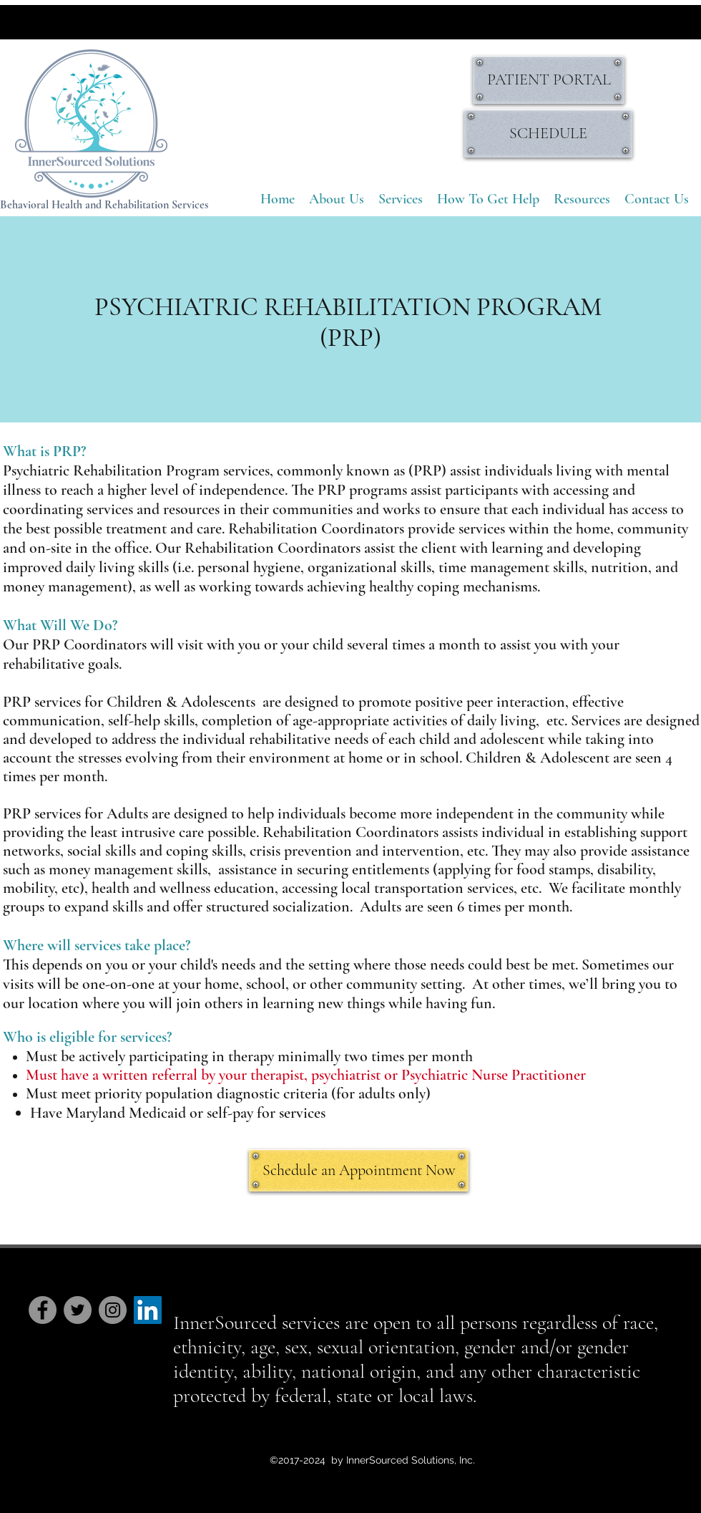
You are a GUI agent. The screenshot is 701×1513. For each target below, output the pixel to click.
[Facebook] (43, 1310)
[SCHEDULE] (548, 134)
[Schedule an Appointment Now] (359, 1170)
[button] (400, 199)
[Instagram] (113, 1310)
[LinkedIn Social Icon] (148, 1310)
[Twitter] (78, 1310)
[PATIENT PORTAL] (548, 80)
